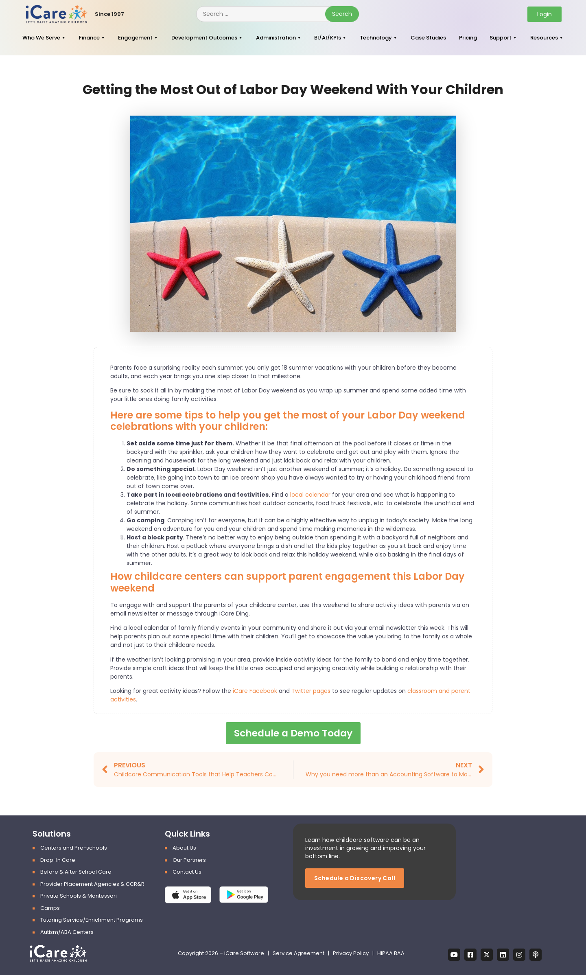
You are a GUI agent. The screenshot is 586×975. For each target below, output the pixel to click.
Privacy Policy (351, 953)
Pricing (468, 38)
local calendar (310, 495)
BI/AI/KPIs (327, 38)
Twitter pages (310, 691)
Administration (276, 38)
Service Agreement (299, 953)
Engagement (135, 38)
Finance (89, 38)
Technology (376, 38)
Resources (544, 38)
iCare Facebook (255, 691)
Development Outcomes (204, 38)
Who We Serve (41, 38)
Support (501, 38)
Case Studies (428, 38)
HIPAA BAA (391, 953)
